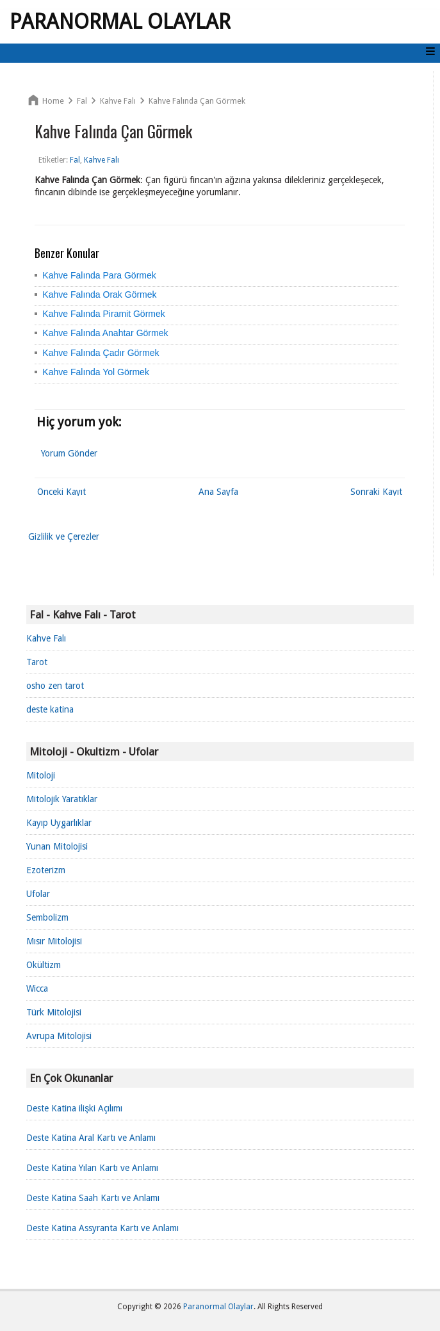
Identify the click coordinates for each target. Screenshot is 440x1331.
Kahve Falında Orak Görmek (99, 294)
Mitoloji (40, 775)
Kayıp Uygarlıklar (59, 823)
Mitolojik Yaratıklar (61, 799)
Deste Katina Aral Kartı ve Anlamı (91, 1138)
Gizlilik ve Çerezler (63, 536)
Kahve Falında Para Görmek (99, 275)
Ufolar (38, 894)
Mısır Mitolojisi (54, 941)
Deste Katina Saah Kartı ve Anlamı (92, 1198)
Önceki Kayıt (61, 492)
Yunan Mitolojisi (57, 846)
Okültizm (43, 965)
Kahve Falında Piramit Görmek (103, 314)
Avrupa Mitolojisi (59, 1036)
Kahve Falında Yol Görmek (95, 372)
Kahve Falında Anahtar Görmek (105, 333)
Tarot (36, 662)
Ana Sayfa (218, 492)
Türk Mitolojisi (53, 1012)
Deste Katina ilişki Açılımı (74, 1108)
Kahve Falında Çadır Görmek (100, 353)
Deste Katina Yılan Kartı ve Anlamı (92, 1168)
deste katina (50, 709)
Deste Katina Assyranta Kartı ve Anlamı (102, 1228)
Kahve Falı (46, 638)
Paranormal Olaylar (120, 22)
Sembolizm (47, 917)
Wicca (37, 988)
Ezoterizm (45, 870)
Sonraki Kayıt (376, 492)
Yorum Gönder (69, 453)
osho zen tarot (55, 686)
